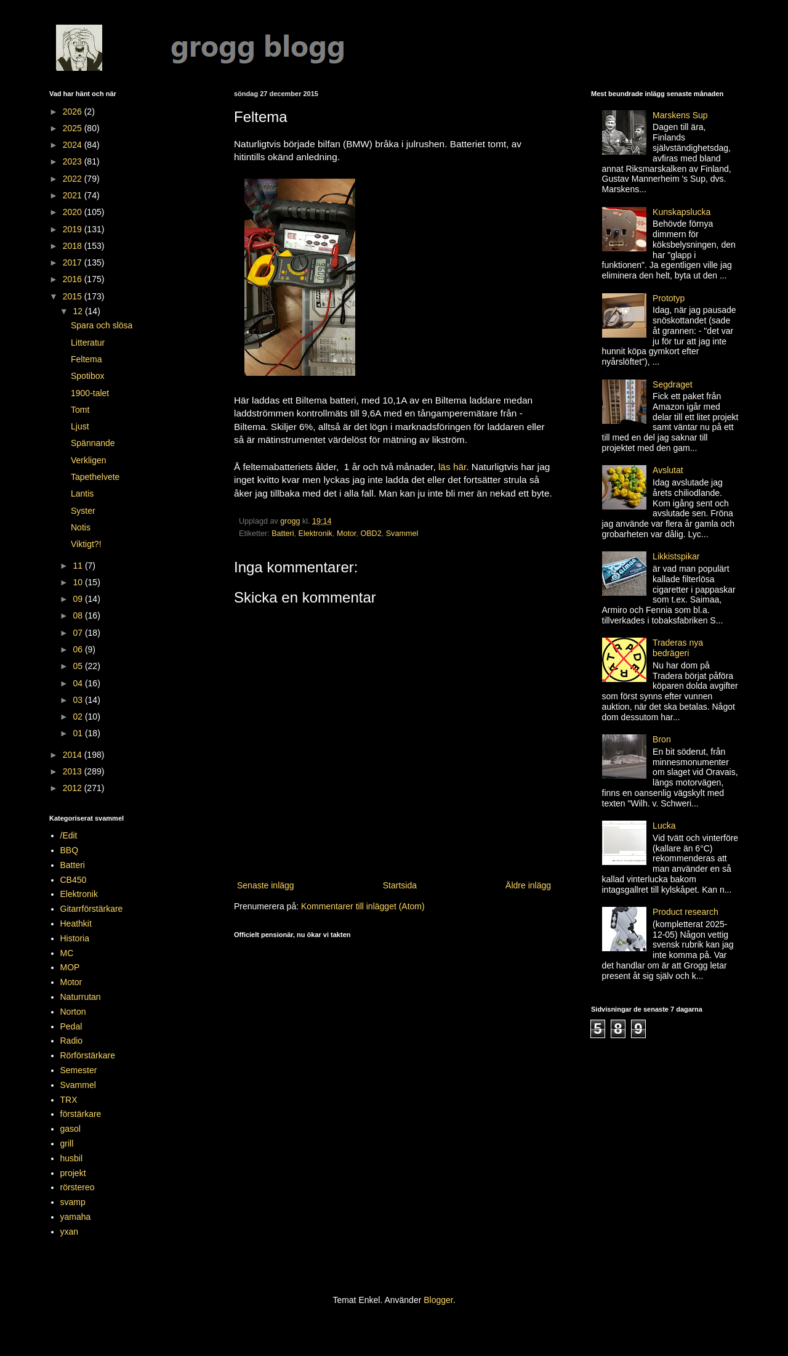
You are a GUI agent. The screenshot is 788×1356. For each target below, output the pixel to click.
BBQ (69, 850)
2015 (73, 296)
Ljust (80, 426)
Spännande (93, 443)
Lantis (82, 493)
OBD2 (370, 533)
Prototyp (669, 298)
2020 (73, 212)
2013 (73, 771)
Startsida (400, 885)
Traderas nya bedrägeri (678, 648)
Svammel (402, 533)
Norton (73, 1012)
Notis (80, 527)
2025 (73, 128)
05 (78, 666)
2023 (73, 161)
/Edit (69, 835)
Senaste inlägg (265, 885)
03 (78, 700)
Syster (83, 511)
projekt (73, 1173)
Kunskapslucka (681, 212)
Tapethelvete (95, 477)
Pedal (71, 1026)
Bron (662, 739)
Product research (685, 912)
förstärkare (81, 1114)
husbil (71, 1158)
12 (78, 311)
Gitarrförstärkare (91, 909)
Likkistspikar (676, 556)
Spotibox (87, 376)
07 (78, 633)
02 (78, 716)
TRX (69, 1100)
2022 (73, 179)
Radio (71, 1040)
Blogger (438, 1300)
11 (78, 565)
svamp (73, 1202)
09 (78, 599)
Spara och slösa (101, 325)
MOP (70, 967)
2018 (73, 246)
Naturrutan (80, 997)
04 (78, 683)
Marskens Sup (680, 115)
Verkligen (89, 460)
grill (67, 1143)
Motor (346, 533)
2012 (73, 788)
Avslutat (668, 470)
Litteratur (88, 342)
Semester (78, 1070)
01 (78, 733)
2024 (73, 145)
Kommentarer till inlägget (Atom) (363, 906)
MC (67, 953)
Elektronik (315, 533)
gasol (70, 1129)
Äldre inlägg (528, 885)
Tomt (80, 410)
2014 (73, 755)
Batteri (282, 533)
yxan (69, 1231)
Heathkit (76, 923)
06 (78, 649)
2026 (73, 111)
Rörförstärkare (87, 1055)
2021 (73, 195)
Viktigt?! (86, 544)
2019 (73, 229)
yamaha (75, 1217)
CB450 (73, 880)
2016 (73, 279)
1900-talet (90, 393)
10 (78, 582)
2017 (73, 262)
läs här (452, 466)
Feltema (86, 359)
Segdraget (673, 384)
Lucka (664, 825)
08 (78, 615)
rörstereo (77, 1187)
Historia (74, 938)
